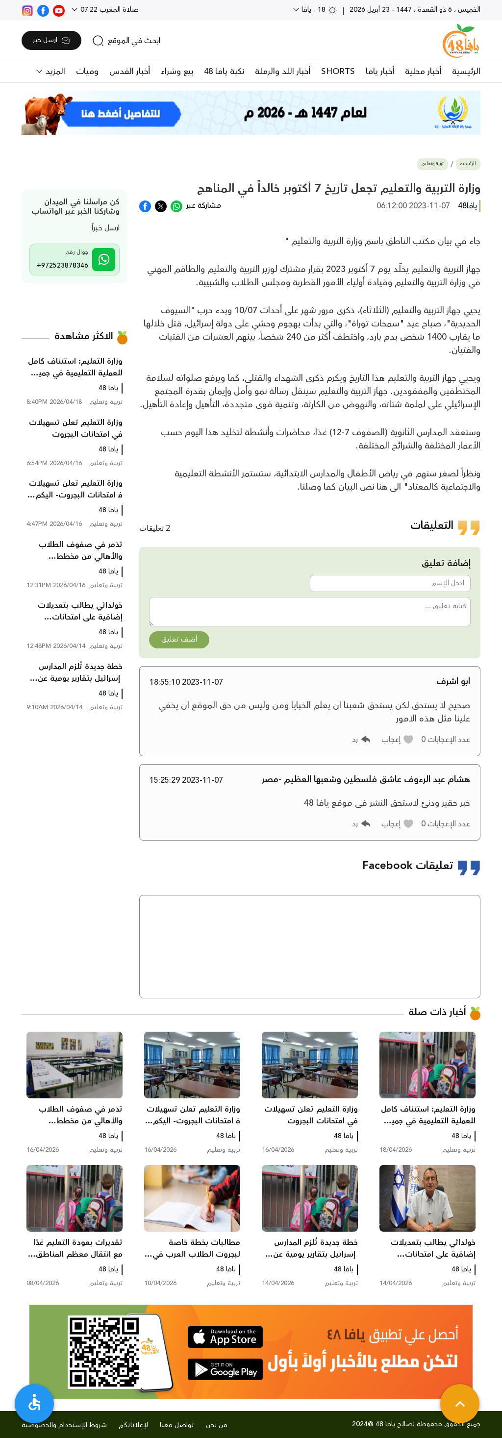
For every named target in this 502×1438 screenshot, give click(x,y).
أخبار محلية (423, 71)
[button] (397, 739)
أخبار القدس (129, 71)
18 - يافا (318, 9)
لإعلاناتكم (133, 1425)
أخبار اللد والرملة (282, 71)
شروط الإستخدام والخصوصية (64, 1425)
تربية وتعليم (433, 164)
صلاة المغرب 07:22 (108, 9)
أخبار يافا (380, 71)
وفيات (87, 71)
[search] (126, 40)
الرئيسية (466, 71)
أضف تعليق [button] (179, 639)
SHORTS (338, 71)
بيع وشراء (177, 71)
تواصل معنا (177, 1425)
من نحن (216, 1425)
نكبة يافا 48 (224, 71)
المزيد (54, 71)
